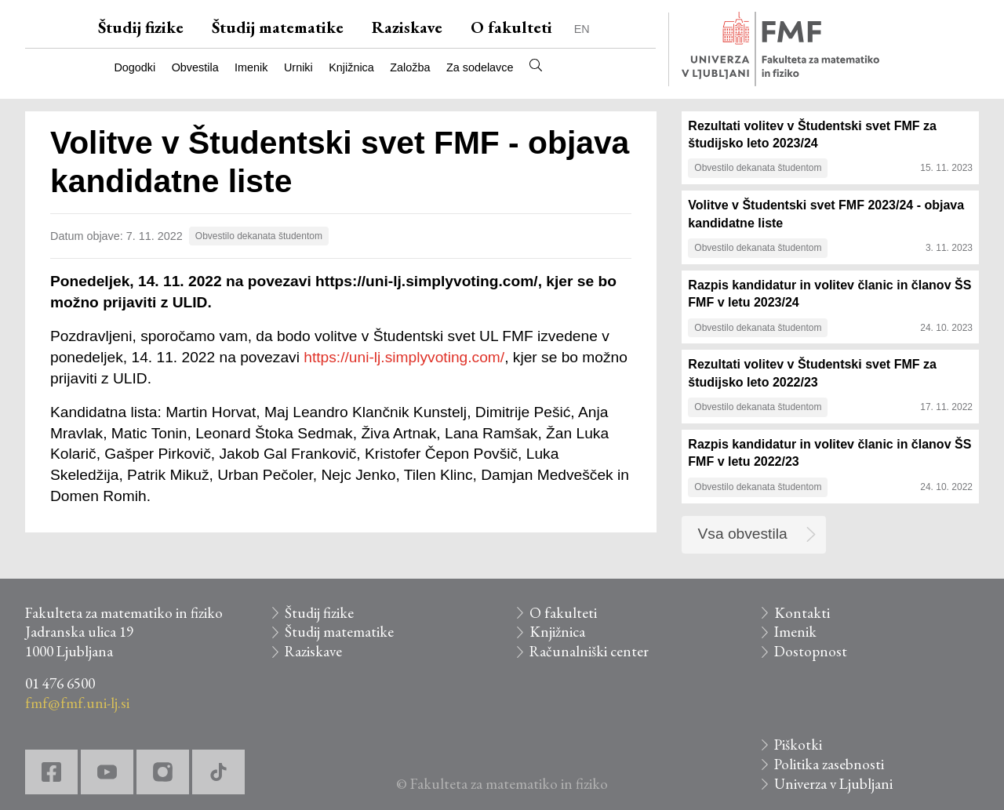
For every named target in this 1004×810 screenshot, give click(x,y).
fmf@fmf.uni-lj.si (77, 703)
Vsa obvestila (743, 533)
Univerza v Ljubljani (833, 784)
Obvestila (195, 67)
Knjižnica (351, 67)
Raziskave (407, 27)
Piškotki (798, 744)
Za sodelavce (480, 67)
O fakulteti (511, 27)
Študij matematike (278, 27)
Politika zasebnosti (829, 764)
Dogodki (134, 67)
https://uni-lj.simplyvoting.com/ (404, 357)
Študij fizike (141, 27)
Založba (410, 67)
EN (582, 29)
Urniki (298, 67)
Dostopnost (810, 651)
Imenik (251, 67)
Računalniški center (589, 651)
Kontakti (802, 613)
